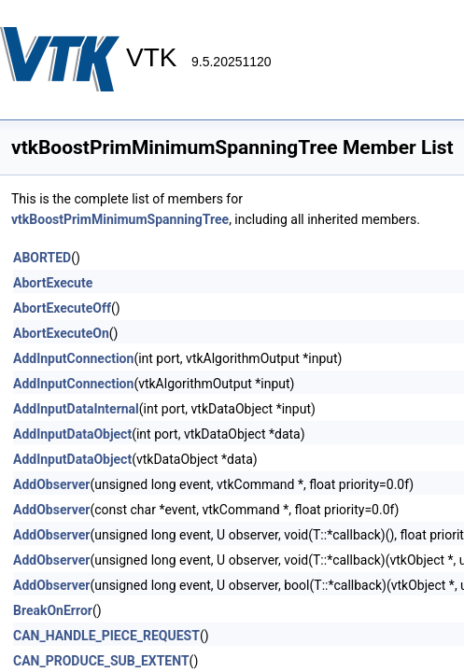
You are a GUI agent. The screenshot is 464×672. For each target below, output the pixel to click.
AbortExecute (52, 282)
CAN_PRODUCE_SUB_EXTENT (101, 660)
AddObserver (51, 484)
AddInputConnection (73, 358)
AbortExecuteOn (61, 333)
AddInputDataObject (72, 434)
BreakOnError (52, 610)
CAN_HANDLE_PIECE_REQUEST (106, 635)
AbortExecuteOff (62, 308)
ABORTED (42, 257)
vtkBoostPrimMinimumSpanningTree (120, 219)
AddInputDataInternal (76, 408)
